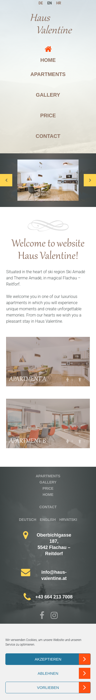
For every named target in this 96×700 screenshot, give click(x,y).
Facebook (43, 616)
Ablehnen (48, 673)
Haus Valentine (50, 24)
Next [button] (90, 180)
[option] (48, 180)
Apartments (48, 74)
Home (48, 60)
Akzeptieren (48, 659)
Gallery (48, 95)
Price (48, 115)
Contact (48, 136)
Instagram (54, 616)
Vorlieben (48, 687)
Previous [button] (6, 180)
